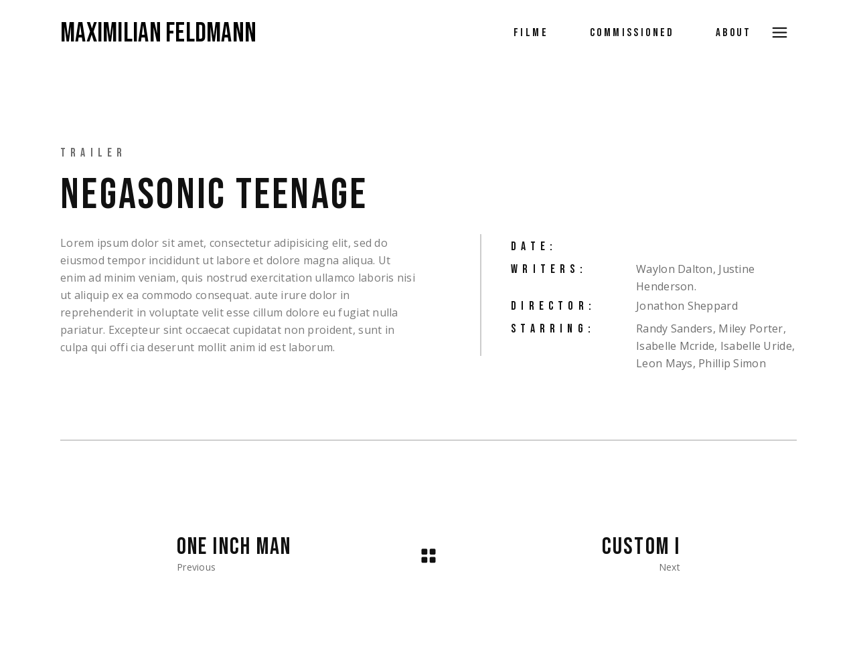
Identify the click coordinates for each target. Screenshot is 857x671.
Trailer (93, 153)
